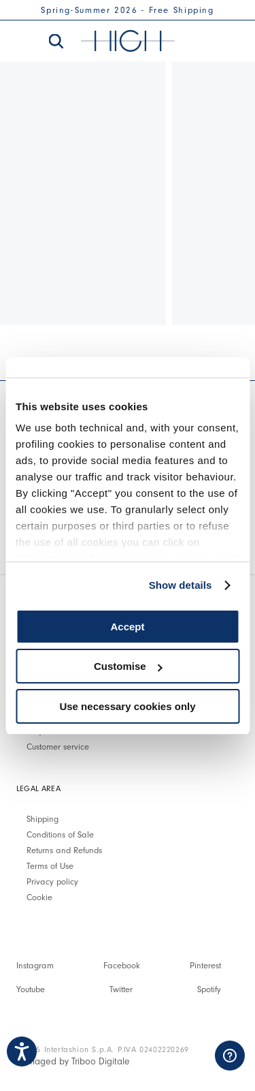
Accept (127, 626)
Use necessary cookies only (127, 706)
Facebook (121, 965)
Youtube (30, 989)
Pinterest (205, 965)
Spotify (209, 989)
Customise (128, 666)
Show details (180, 585)
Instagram (35, 965)
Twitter (121, 989)
